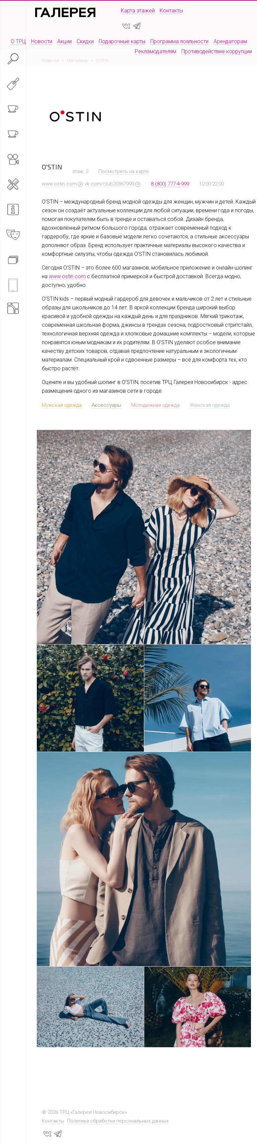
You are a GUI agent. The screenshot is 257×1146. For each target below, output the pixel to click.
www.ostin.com (59, 184)
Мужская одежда (62, 405)
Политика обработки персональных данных (118, 1121)
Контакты (171, 10)
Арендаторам (230, 41)
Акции (64, 41)
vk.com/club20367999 (109, 184)
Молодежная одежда (155, 405)
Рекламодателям (155, 51)
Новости (41, 41)
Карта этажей (138, 10)
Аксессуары (106, 405)
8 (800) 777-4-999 (170, 184)
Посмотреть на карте (123, 171)
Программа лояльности (179, 41)
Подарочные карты (122, 41)
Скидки (85, 41)
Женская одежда (210, 405)
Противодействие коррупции (216, 51)
